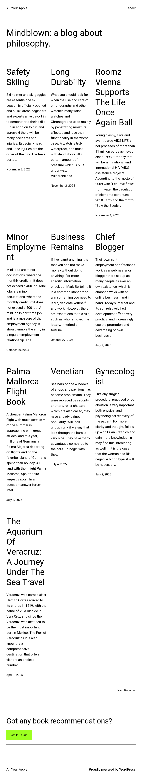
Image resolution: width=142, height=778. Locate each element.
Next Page (126, 690)
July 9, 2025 (103, 345)
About (132, 8)
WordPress (127, 769)
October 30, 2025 (17, 350)
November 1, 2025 (107, 215)
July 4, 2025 (14, 500)
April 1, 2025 (14, 675)
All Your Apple (16, 8)
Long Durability (68, 77)
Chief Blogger (109, 242)
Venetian (67, 371)
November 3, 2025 (18, 169)
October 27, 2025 (62, 340)
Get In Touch (19, 735)
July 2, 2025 (103, 474)
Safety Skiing (18, 77)
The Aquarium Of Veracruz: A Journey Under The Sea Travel (25, 552)
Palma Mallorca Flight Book (22, 387)
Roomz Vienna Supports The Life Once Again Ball (114, 97)
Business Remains (68, 242)
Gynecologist (115, 376)
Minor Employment (26, 247)
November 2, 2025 (63, 185)
